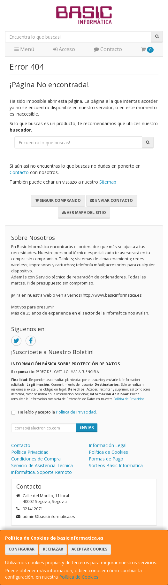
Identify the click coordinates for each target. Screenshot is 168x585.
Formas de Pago (106, 459)
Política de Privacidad (128, 399)
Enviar (87, 427)
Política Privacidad (30, 452)
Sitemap (107, 182)
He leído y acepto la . (57, 412)
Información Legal (107, 445)
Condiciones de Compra (36, 459)
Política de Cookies (78, 577)
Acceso (64, 49)
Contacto (108, 49)
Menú (24, 49)
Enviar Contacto (111, 200)
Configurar (21, 549)
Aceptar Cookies (89, 549)
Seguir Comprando (58, 200)
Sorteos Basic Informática (116, 465)
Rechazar (53, 549)
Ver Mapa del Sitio (84, 212)
